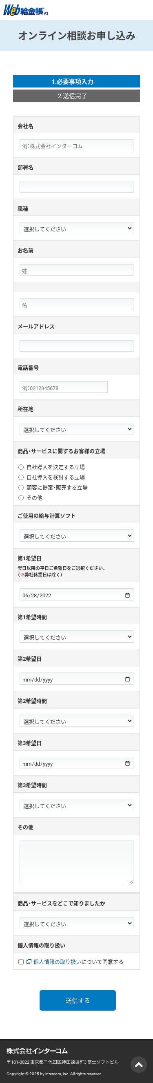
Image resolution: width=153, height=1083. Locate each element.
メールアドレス (36, 326)
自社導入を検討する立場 (56, 477)
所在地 (25, 409)
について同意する (75, 961)
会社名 (25, 126)
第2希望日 (30, 658)
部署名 (25, 167)
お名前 (25, 250)
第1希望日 (76, 566)
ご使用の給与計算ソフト (47, 515)
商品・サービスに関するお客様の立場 (61, 451)
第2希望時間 (32, 700)
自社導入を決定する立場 (56, 467)
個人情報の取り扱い (41, 945)
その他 (34, 497)
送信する (78, 1000)
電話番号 (28, 367)
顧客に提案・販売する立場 (57, 487)
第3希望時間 (32, 785)
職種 (23, 208)
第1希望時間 (32, 617)
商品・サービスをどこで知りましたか (61, 903)
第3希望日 (30, 743)
